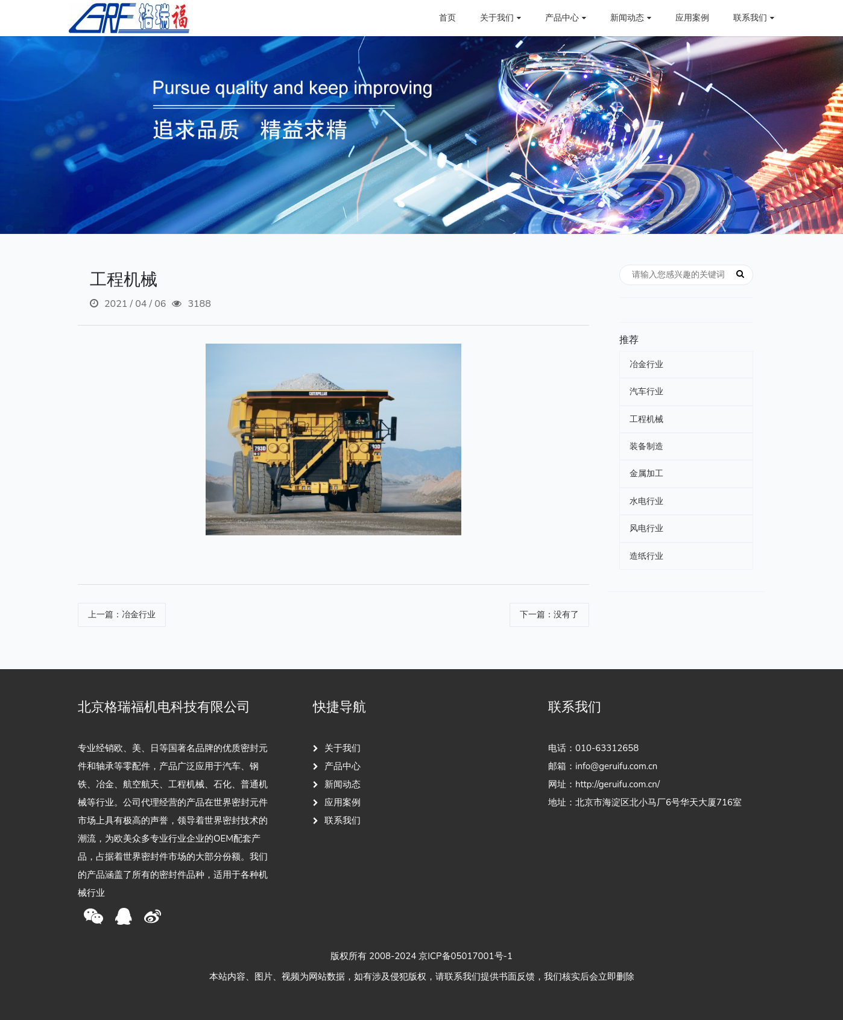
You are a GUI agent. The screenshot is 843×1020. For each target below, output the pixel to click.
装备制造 (646, 446)
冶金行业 (646, 364)
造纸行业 (646, 556)
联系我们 (337, 820)
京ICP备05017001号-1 (465, 956)
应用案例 (692, 18)
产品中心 (337, 766)
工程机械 (646, 419)
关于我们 (337, 748)
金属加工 (646, 473)
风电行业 (646, 528)
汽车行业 (646, 391)
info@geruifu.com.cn (616, 766)
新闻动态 (337, 784)
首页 (447, 18)
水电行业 (646, 501)
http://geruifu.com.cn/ (617, 784)
